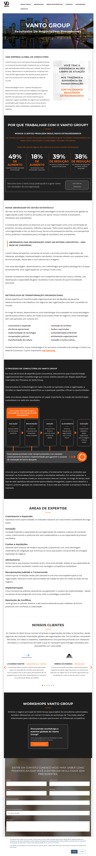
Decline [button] (82, 851)
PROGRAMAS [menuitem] (80, 4)
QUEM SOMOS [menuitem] (25, 4)
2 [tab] (44, 685)
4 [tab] (49, 685)
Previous (5, 667)
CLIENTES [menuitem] (69, 4)
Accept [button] (74, 851)
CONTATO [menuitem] (24, 9)
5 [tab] (51, 685)
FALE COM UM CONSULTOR (77, 185)
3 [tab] (47, 685)
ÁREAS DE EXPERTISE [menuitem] (54, 4)
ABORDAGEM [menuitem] (39, 4)
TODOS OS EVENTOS (39, 744)
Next (91, 667)
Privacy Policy (55, 842)
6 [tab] (53, 685)
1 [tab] (42, 685)
